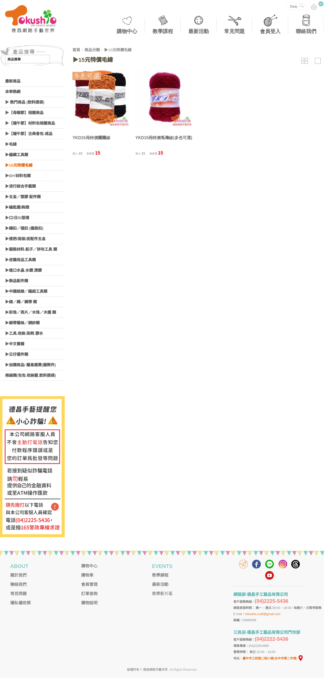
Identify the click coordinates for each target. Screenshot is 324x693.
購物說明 (89, 618)
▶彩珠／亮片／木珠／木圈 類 (30, 327)
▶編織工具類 (16, 170)
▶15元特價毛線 (19, 180)
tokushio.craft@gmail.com (262, 629)
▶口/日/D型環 (17, 233)
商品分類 (92, 50)
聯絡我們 (306, 31)
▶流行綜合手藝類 (20, 201)
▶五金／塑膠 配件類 (23, 212)
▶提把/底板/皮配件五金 (25, 254)
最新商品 (12, 96)
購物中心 (127, 31)
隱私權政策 (20, 618)
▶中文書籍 (14, 359)
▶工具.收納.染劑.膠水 (24, 348)
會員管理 (89, 599)
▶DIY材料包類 (18, 191)
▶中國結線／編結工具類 (26, 306)
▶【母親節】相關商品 (24, 128)
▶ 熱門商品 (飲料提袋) (24, 117)
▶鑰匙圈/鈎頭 (17, 222)
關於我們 (18, 590)
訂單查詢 (89, 609)
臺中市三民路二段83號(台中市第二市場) (273, 673)
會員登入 (270, 31)
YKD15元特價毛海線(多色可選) (163, 138)
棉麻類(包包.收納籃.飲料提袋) (30, 390)
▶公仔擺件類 (16, 369)
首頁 (76, 50)
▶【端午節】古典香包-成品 (28, 149)
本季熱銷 (12, 107)
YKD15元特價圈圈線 (91, 138)
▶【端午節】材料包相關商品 (30, 138)
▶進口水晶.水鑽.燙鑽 (23, 285)
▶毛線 (11, 159)
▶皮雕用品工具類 (20, 275)
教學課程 (163, 31)
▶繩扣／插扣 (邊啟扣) (24, 243)
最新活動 (198, 31)
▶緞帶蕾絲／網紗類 (22, 338)
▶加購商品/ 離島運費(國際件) (30, 380)
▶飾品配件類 (16, 296)
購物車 (87, 590)
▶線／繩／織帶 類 (21, 317)
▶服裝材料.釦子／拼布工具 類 (31, 264)
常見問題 (234, 31)
